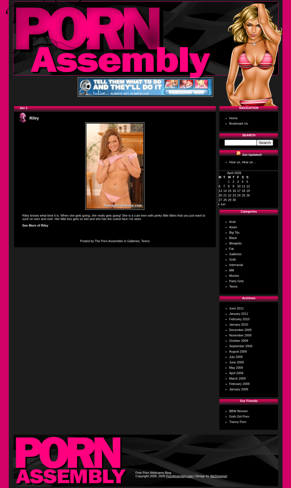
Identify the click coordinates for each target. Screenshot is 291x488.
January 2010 (238, 324)
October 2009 (238, 340)
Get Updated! (252, 154)
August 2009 (238, 351)
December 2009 (240, 330)
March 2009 (237, 378)
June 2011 (236, 308)
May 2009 (236, 367)
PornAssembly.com (179, 476)
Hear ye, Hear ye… (242, 162)
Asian (233, 227)
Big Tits (234, 232)
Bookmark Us (238, 123)
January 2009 (238, 389)
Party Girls (236, 281)
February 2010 (239, 319)
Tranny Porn (237, 422)
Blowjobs (235, 243)
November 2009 (240, 335)
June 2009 (236, 362)
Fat (231, 248)
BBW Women (238, 411)
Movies (234, 275)
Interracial (236, 265)
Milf (231, 270)
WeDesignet (218, 476)
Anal (232, 221)
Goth (232, 259)
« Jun (222, 204)
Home (233, 118)
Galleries (133, 241)
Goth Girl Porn (239, 416)
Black (233, 238)
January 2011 (238, 313)
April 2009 (236, 373)
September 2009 (240, 346)
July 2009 (236, 357)
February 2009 (239, 384)
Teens (145, 241)
